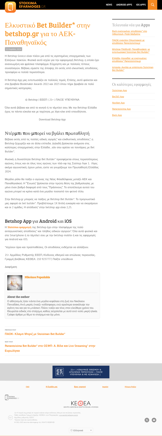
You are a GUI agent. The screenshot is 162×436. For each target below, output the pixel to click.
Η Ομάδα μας (52, 386)
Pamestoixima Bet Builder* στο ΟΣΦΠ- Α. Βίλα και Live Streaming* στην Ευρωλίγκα (52, 346)
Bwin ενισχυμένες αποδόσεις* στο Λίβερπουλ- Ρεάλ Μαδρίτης (129, 32)
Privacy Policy (130, 386)
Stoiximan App (119, 90)
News (109, 4)
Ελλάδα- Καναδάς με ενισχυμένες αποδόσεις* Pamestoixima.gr (129, 60)
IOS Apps (141, 4)
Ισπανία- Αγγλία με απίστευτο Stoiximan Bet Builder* (132, 69)
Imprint (105, 386)
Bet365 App (118, 96)
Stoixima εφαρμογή (19, 227)
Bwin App (117, 115)
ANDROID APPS (124, 4)
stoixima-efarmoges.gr (25, 5)
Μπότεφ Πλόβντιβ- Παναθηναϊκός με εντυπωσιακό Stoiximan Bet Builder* (131, 51)
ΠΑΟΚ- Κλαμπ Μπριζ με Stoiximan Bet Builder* (52, 332)
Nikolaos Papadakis (37, 277)
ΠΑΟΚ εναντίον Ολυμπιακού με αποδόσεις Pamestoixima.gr (128, 42)
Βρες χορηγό (80, 386)
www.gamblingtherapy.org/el (68, 415)
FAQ (27, 386)
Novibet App (118, 102)
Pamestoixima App (121, 108)
